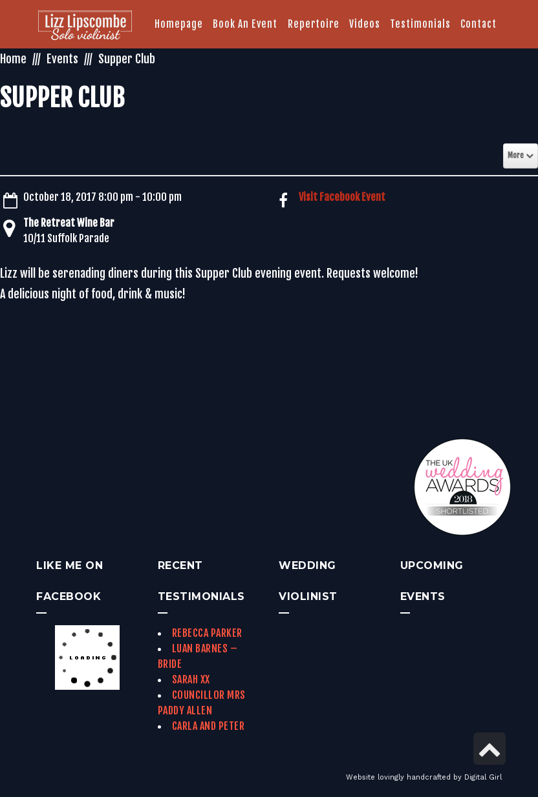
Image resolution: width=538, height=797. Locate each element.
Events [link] (62, 59)
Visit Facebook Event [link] (342, 197)
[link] (85, 26)
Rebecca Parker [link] (207, 632)
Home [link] (13, 59)
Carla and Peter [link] (208, 725)
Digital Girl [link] (483, 777)
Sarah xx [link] (191, 679)
